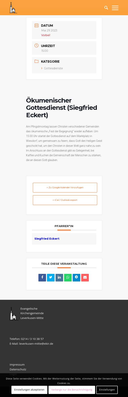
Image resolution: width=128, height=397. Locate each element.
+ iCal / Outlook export (65, 199)
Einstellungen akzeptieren (29, 389)
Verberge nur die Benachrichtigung (71, 389)
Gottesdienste (52, 68)
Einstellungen (107, 389)
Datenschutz (18, 369)
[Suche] (104, 7)
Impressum (17, 364)
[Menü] (113, 7)
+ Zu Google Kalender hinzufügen (65, 187)
